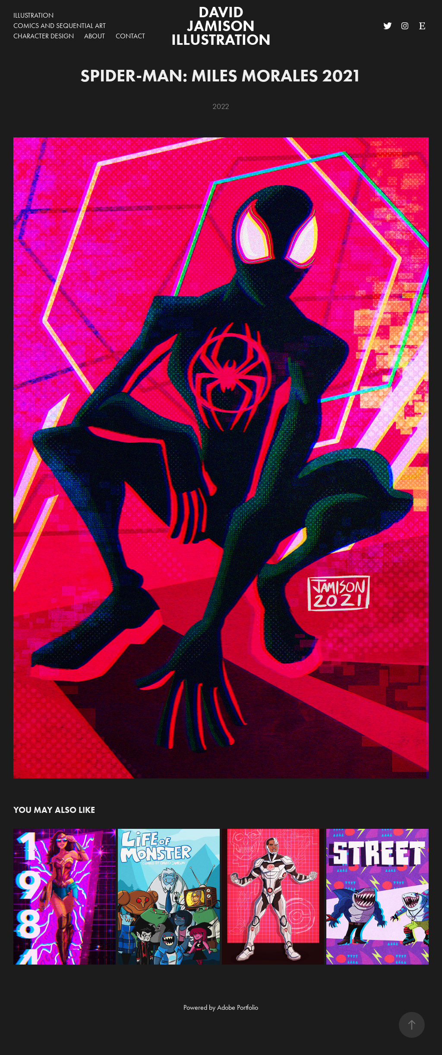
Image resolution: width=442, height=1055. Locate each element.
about (94, 36)
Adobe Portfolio (237, 1007)
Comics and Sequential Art (59, 26)
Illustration (33, 15)
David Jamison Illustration (221, 26)
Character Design (43, 36)
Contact (130, 36)
